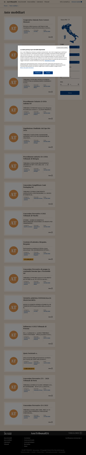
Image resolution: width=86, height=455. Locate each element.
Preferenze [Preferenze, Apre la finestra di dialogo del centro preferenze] (38, 72)
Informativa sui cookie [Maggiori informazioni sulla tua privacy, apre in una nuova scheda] (50, 60)
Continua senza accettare (62, 47)
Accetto (48, 72)
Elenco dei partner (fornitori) (27, 67)
